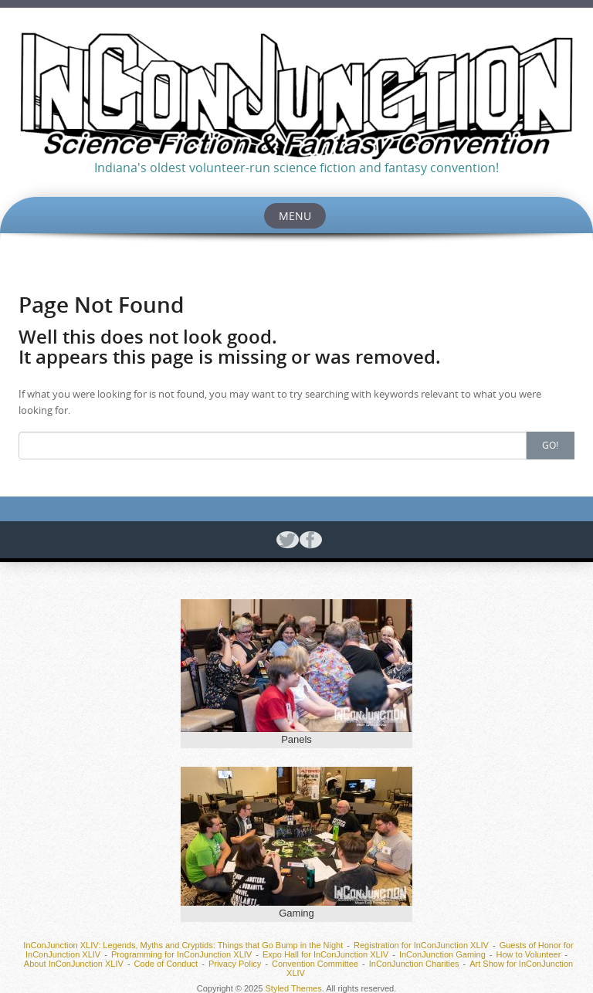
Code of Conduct (166, 963)
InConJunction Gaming (442, 954)
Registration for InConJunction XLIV (421, 945)
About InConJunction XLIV (74, 963)
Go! (550, 445)
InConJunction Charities (414, 963)
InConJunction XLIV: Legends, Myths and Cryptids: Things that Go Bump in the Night (183, 945)
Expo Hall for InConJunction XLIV (325, 954)
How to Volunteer (528, 954)
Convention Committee (315, 963)
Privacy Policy (234, 963)
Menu (295, 215)
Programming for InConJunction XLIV (181, 954)
